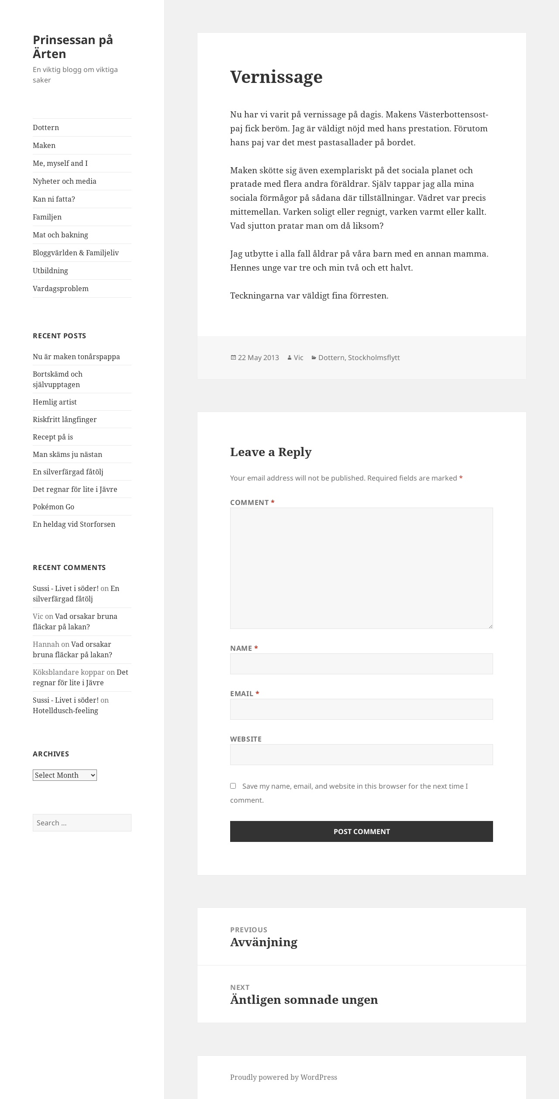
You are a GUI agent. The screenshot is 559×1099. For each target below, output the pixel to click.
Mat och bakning (60, 235)
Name (244, 648)
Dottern (46, 127)
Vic (299, 357)
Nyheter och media (65, 181)
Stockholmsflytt (374, 357)
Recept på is (53, 437)
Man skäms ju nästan (67, 454)
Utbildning (50, 270)
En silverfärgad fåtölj (68, 472)
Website (246, 739)
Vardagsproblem (61, 288)
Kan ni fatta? (54, 199)
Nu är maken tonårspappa (76, 356)
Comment (252, 502)
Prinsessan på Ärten (73, 46)
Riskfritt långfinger (65, 419)
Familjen (47, 217)
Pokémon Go (53, 507)
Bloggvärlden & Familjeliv (76, 253)
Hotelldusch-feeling (65, 710)
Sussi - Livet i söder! (66, 588)
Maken (44, 145)
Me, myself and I (60, 163)
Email (244, 693)
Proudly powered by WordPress (283, 1077)
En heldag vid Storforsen (74, 524)
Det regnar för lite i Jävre (75, 489)
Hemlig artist (55, 402)
